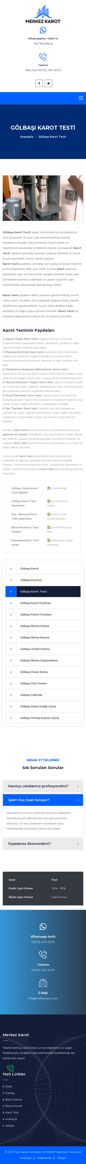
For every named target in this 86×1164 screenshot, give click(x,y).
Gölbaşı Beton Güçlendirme (31, 660)
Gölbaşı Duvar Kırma (26, 672)
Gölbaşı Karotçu (23, 580)
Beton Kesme (13, 1106)
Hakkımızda (44, 1158)
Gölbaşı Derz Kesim (25, 683)
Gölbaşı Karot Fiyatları (28, 603)
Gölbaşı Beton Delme (27, 626)
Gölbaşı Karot (22, 568)
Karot (8, 1086)
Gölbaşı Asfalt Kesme (27, 649)
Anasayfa (26, 137)
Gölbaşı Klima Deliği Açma (30, 706)
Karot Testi (12, 1112)
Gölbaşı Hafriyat (23, 695)
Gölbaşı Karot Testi (26, 591)
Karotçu (10, 1093)
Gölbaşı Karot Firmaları (28, 614)
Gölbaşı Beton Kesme (27, 637)
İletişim (9, 1126)
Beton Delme (13, 1099)
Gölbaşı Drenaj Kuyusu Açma (32, 717)
